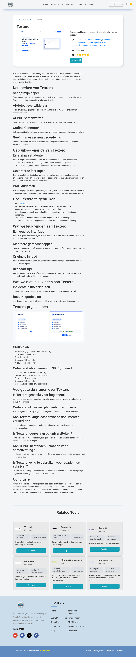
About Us (55, 4)
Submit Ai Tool (68, 4)
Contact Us (81, 4)
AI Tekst (29, 19)
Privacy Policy (74, 618)
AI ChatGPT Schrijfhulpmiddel (88, 40)
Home (45, 4)
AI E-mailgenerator (95, 42)
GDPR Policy (73, 622)
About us (55, 622)
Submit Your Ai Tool (59, 618)
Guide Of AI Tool (46, 650)
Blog (91, 4)
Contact (120, 651)
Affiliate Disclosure (76, 626)
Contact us (55, 626)
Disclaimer (72, 631)
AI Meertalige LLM (97, 45)
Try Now (76, 60)
